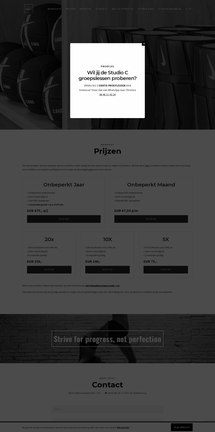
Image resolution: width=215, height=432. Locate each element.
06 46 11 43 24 (107, 94)
